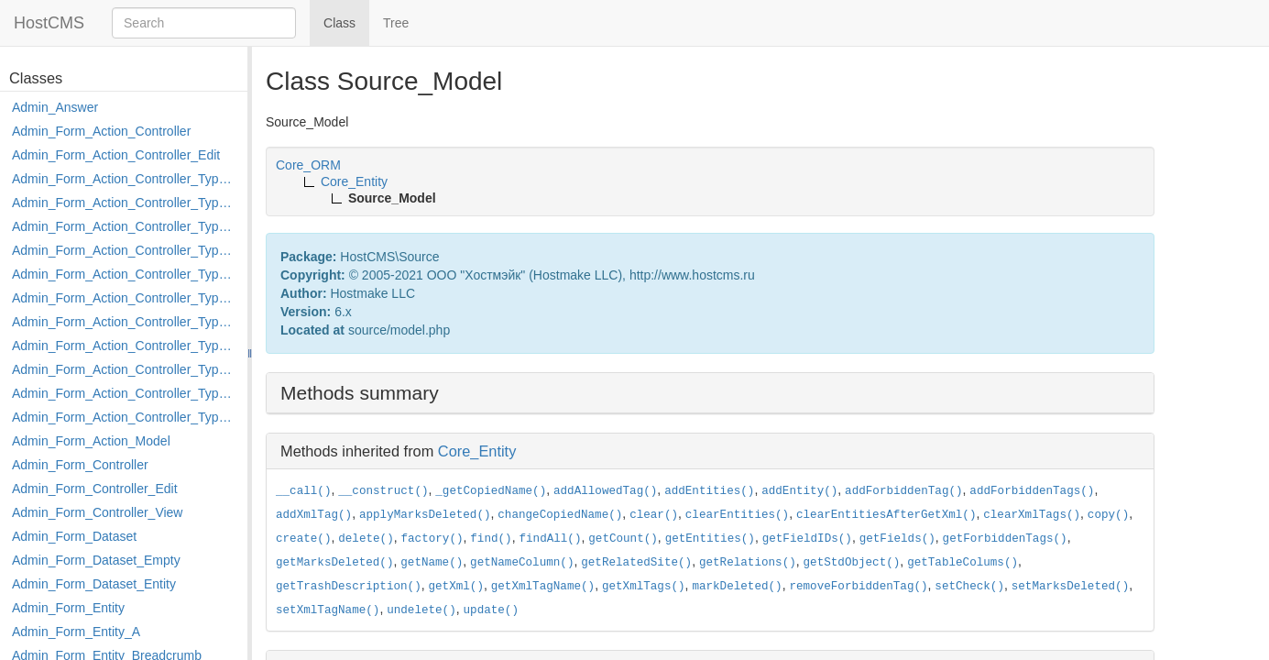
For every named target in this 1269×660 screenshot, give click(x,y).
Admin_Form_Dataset (74, 536)
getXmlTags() (643, 586)
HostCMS (49, 23)
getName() (431, 562)
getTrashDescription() (348, 586)
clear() (653, 515)
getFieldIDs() (807, 539)
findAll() (550, 539)
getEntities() (710, 539)
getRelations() (747, 562)
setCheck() (969, 586)
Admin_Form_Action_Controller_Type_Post (125, 369)
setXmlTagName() (327, 610)
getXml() (456, 586)
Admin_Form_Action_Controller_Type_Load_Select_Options (125, 298)
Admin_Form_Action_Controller (101, 131)
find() (490, 539)
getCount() (623, 539)
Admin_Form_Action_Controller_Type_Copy (125, 202)
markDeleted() (737, 586)
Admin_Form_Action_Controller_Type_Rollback (125, 393)
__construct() (383, 491)
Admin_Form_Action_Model (91, 441)
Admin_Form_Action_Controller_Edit (116, 155)
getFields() (897, 539)
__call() (303, 491)
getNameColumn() (522, 562)
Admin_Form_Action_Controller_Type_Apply (125, 178)
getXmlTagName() (543, 586)
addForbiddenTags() (1031, 491)
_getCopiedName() (490, 491)
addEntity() (799, 491)
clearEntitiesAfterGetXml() (886, 515)
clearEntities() (737, 515)
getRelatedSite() (636, 562)
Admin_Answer (55, 107)
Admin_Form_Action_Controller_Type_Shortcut (125, 417)
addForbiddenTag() (903, 491)
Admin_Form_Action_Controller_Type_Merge (125, 321)
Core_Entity (477, 451)
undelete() (421, 610)
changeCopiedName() (560, 515)
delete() (365, 539)
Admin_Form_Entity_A (76, 631)
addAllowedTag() (605, 491)
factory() (432, 539)
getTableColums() (962, 562)
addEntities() (709, 491)
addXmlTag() (314, 515)
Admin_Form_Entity (68, 607)
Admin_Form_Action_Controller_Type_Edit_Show (125, 274)
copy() (1108, 515)
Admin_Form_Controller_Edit (95, 488)
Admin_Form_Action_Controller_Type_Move (125, 345)
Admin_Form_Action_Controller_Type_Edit (125, 250)
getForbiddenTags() (1005, 539)
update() (491, 610)
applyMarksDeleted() (425, 515)
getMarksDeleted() (334, 562)
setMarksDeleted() (1070, 586)
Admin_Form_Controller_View (97, 512)
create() (303, 539)
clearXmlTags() (1031, 515)
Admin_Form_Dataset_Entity (94, 584)
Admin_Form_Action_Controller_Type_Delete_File (125, 226)
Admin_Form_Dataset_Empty (96, 560)
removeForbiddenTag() (858, 586)
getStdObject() (852, 562)
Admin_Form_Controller (80, 464)
